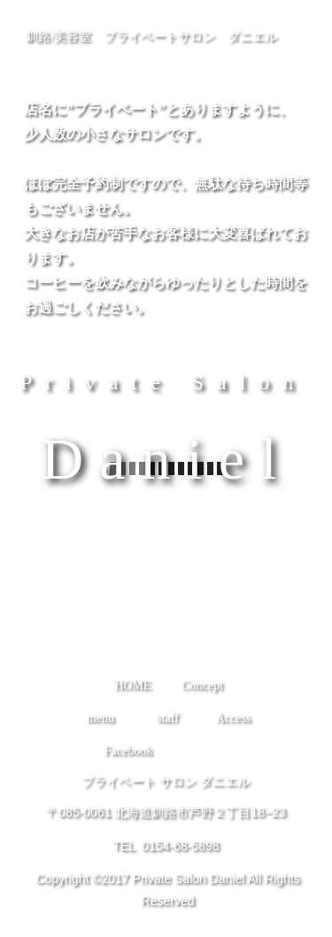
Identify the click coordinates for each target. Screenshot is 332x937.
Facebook (128, 750)
